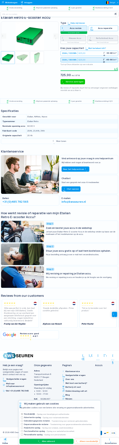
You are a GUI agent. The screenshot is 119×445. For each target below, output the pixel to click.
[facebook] (90, 355)
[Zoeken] (57, 14)
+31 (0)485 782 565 (15, 201)
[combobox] (111, 2)
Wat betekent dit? (95, 48)
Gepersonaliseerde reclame (58, 424)
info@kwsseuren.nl (74, 201)
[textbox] (110, 2)
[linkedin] (83, 356)
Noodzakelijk (47, 414)
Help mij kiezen (76, 23)
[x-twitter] (105, 355)
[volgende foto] (55, 36)
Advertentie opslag (46, 417)
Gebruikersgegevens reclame (56, 421)
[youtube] (112, 356)
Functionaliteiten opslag (49, 431)
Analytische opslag (49, 428)
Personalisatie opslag (45, 434)
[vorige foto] (3, 36)
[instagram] (98, 356)
